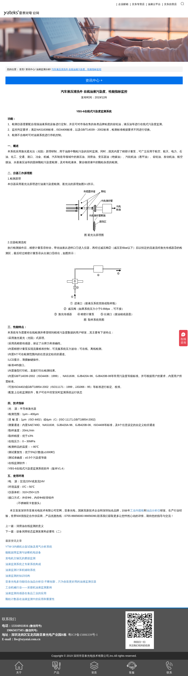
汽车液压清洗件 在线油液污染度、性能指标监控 (76, 69)
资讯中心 (30, 69)
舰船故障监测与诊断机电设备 (23, 552)
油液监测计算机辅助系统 (20, 569)
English (169, 12)
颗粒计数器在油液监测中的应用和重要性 (30, 599)
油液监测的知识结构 (17, 575)
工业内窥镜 (137, 510)
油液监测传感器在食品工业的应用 (25, 593)
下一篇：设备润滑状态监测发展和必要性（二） (34, 531)
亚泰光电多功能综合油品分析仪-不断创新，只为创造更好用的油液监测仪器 (50, 581)
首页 (21, 69)
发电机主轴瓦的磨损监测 (20, 558)
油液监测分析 (43, 69)
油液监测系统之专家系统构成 (23, 564)
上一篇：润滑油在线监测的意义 (24, 526)
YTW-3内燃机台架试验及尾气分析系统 (28, 546)
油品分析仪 (153, 510)
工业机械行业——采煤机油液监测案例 (28, 587)
